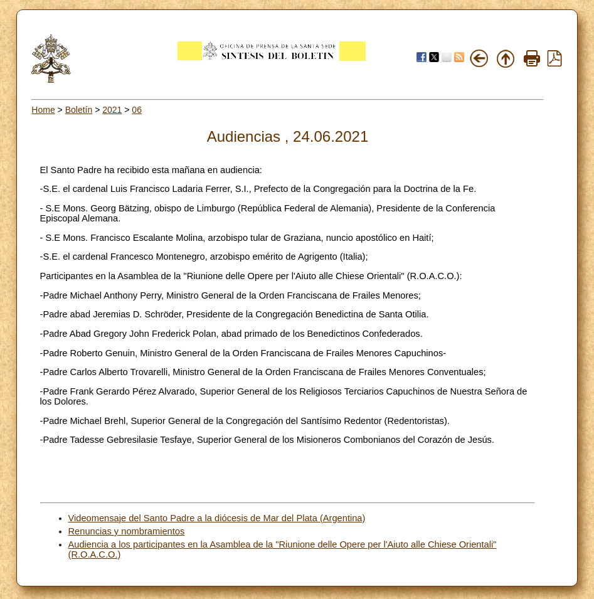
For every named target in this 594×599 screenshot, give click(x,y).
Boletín (79, 110)
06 (137, 110)
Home (43, 110)
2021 (112, 110)
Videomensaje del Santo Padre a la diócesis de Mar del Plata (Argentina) (217, 518)
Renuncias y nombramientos (126, 531)
